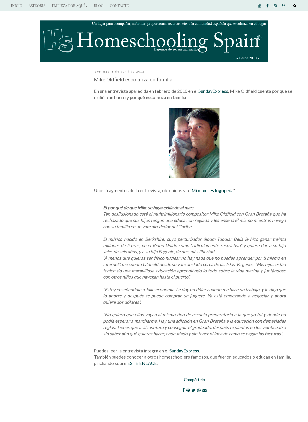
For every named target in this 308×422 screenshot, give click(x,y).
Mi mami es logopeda (212, 190)
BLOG (98, 5)
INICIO (16, 5)
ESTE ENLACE (142, 363)
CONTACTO (119, 5)
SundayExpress (213, 91)
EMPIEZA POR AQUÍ (69, 5)
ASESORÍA (37, 5)
